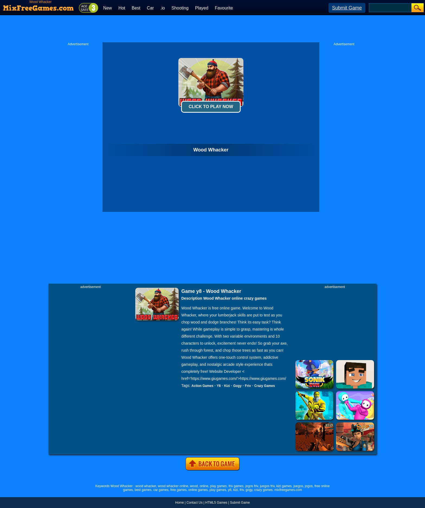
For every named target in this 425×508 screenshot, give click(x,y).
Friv (248, 386)
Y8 (219, 386)
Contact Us (194, 502)
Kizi (227, 386)
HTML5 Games (216, 502)
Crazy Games (264, 386)
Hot (121, 8)
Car (150, 8)
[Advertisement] (212, 29)
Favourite (224, 8)
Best (136, 8)
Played (201, 8)
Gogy (237, 386)
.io (162, 8)
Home (179, 502)
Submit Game (347, 8)
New (107, 8)
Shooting (179, 8)
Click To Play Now (211, 106)
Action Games (202, 386)
